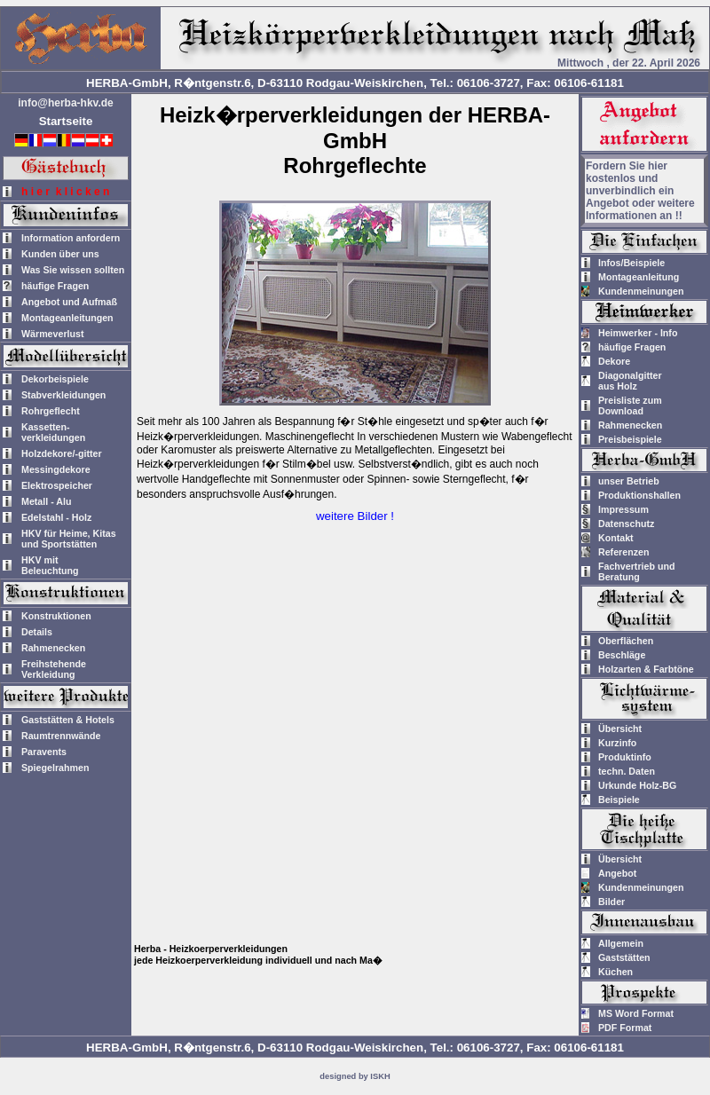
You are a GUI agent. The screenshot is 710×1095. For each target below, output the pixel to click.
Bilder (611, 901)
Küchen (615, 971)
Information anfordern (70, 237)
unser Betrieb (628, 481)
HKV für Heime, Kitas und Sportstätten (68, 538)
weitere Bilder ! (355, 516)
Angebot (617, 873)
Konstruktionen (56, 616)
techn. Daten (626, 771)
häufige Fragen (55, 285)
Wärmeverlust (52, 333)
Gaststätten (624, 957)
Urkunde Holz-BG (637, 785)
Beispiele (619, 799)
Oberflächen (625, 640)
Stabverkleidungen (63, 395)
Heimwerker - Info (637, 332)
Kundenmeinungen (641, 291)
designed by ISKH (355, 1076)
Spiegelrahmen (55, 767)
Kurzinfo (617, 742)
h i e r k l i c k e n (65, 191)
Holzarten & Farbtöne (646, 669)
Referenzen (623, 552)
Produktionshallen (639, 495)
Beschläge (621, 655)
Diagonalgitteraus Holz (630, 380)
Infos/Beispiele (631, 262)
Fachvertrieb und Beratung (636, 571)
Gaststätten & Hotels (67, 719)
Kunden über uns (60, 253)
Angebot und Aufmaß (69, 301)
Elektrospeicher (56, 485)
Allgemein (620, 943)
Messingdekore (56, 469)
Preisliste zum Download (630, 405)
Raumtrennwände (60, 735)
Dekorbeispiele (55, 379)
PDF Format (624, 1027)
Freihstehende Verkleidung (53, 669)
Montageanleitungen (67, 317)
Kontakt (616, 537)
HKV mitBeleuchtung (50, 565)
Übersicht (620, 728)
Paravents (44, 751)
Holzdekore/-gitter (61, 453)
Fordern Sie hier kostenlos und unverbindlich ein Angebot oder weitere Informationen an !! (640, 191)
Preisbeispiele (630, 439)
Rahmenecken (53, 647)
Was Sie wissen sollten (72, 269)
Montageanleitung (638, 277)
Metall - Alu (46, 501)
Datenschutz (626, 523)
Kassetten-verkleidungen (53, 432)
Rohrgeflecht (50, 411)
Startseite (66, 121)
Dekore (614, 361)
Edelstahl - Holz (56, 517)
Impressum (623, 509)
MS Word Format (636, 1013)
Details (36, 631)
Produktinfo (624, 757)
